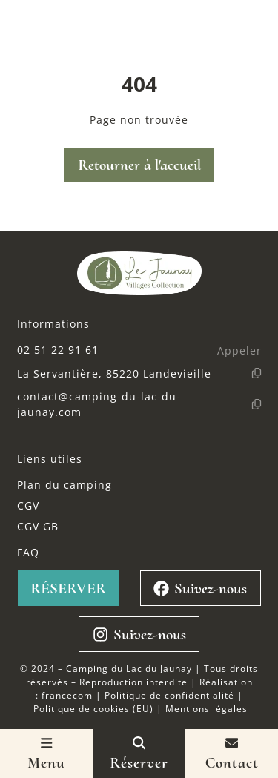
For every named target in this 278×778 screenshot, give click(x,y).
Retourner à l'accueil (139, 165)
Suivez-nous (200, 588)
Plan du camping (64, 485)
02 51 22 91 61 (58, 350)
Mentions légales (206, 708)
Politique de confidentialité (169, 695)
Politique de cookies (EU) (93, 708)
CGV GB (38, 526)
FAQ (28, 552)
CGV (28, 505)
